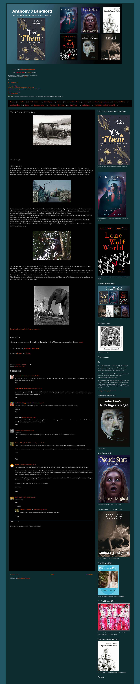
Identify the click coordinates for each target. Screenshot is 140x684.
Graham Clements (20, 375)
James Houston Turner (21, 388)
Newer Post (14, 574)
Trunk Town (21, 366)
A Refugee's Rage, (13, 86)
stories (59, 102)
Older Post (89, 574)
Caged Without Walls (23, 89)
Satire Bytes (48, 102)
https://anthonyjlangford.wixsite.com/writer (111, 391)
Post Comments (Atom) (23, 578)
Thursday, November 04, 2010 (28, 464)
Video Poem (34, 102)
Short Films (73, 105)
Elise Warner (18, 497)
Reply (16, 382)
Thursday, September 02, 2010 (37, 443)
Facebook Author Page (14, 92)
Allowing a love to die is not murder (17, 87)
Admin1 (17, 464)
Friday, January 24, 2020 (29, 497)
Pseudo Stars (31, 87)
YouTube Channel (13, 93)
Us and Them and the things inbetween (97, 102)
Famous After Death (73, 102)
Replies (19, 506)
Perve (27, 105)
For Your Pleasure (36, 89)
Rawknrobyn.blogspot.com (22, 403)
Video (22, 102)
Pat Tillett (17, 430)
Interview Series (39, 105)
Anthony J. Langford (21, 443)
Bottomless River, (13, 89)
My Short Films (15, 105)
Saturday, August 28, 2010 (32, 375)
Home (52, 574)
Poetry (12, 102)
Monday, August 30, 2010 (37, 403)
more (25, 76)
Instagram (10, 95)
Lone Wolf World (13, 82)
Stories (27, 353)
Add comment (15, 522)
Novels (81, 342)
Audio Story (86, 105)
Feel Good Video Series (57, 105)
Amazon (29, 72)
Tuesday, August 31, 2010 (27, 430)
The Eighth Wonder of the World (105, 105)
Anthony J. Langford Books (27, 69)
